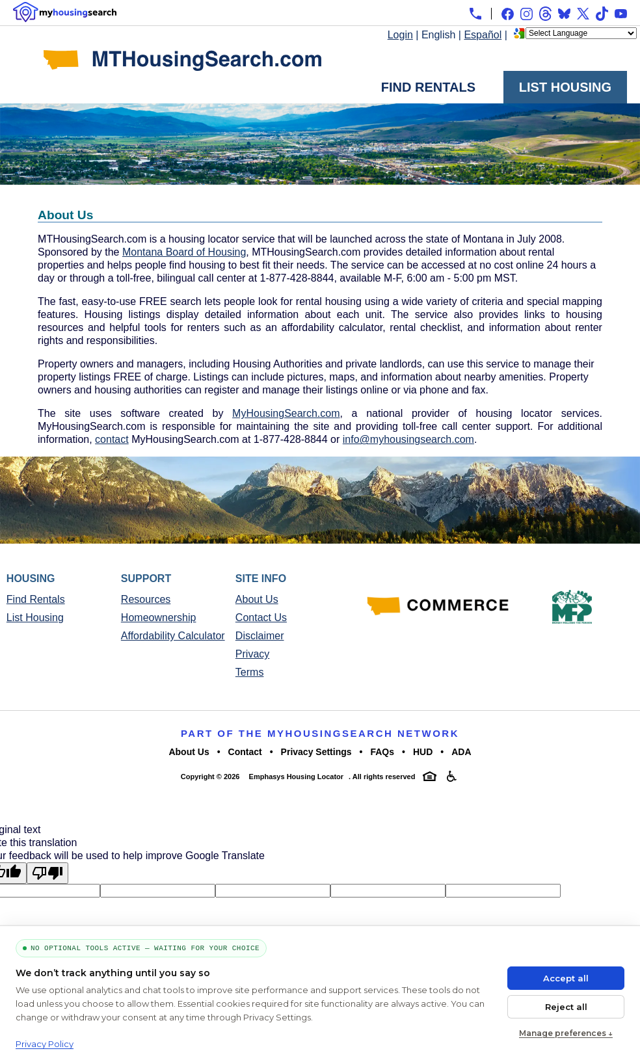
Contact (245, 752)
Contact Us (261, 617)
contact (112, 439)
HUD (423, 752)
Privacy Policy (44, 1044)
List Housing (565, 87)
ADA (461, 752)
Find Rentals (428, 87)
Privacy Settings (316, 752)
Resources (145, 599)
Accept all (566, 978)
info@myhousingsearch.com (408, 439)
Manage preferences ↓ (566, 1033)
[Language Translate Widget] (581, 33)
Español (482, 34)
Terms (249, 672)
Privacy (252, 653)
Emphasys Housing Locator (296, 776)
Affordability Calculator (173, 635)
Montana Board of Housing (184, 252)
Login (400, 34)
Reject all (566, 1007)
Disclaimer (259, 635)
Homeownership (158, 617)
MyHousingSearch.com (286, 413)
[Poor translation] (47, 873)
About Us (256, 599)
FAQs (382, 752)
